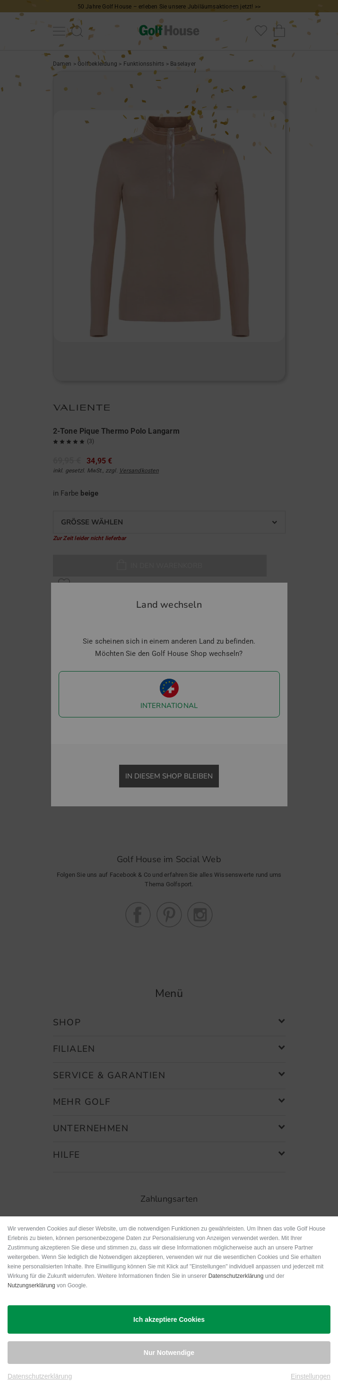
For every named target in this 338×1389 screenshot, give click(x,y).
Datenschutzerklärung (236, 1276)
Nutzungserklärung (31, 1285)
